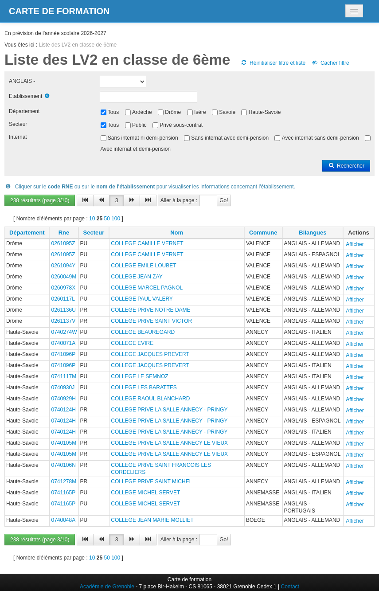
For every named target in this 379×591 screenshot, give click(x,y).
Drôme (173, 112)
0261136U (63, 310)
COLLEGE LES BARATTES (144, 387)
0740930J (62, 387)
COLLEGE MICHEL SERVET (145, 492)
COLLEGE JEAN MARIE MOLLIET (152, 520)
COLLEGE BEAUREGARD (143, 332)
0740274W (64, 332)
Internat (18, 137)
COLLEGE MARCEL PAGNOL (147, 288)
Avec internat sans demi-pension (320, 138)
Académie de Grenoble (107, 586)
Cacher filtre (330, 63)
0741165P (63, 492)
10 (92, 218)
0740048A (63, 520)
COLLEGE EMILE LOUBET (143, 265)
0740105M (63, 443)
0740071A (63, 343)
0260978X (63, 288)
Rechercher (346, 166)
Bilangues (312, 232)
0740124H (63, 410)
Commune (263, 232)
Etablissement (25, 96)
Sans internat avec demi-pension (230, 138)
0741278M (63, 481)
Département (24, 111)
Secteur (18, 124)
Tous (113, 112)
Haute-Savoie (265, 112)
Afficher (354, 244)
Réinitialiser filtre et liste (273, 63)
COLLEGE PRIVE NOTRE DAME (150, 310)
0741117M (63, 376)
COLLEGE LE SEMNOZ (139, 376)
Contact (290, 586)
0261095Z (63, 243)
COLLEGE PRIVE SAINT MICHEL (151, 481)
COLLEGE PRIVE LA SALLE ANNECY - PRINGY (169, 410)
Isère (200, 112)
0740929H (63, 398)
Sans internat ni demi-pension (143, 138)
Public (139, 125)
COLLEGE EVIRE (132, 343)
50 (106, 218)
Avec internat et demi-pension (136, 149)
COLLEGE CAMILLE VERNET (147, 243)
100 (115, 218)
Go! (223, 200)
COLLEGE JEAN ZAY (136, 277)
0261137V (63, 321)
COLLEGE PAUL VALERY (142, 299)
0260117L (62, 299)
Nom (176, 232)
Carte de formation (59, 11)
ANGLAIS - (22, 81)
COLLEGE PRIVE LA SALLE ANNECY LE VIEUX (169, 443)
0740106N (63, 465)
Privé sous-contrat (181, 125)
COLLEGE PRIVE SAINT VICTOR (151, 321)
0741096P (63, 354)
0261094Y (63, 265)
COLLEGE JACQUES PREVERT (150, 354)
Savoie (227, 112)
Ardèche (142, 112)
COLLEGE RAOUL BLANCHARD (150, 398)
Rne (64, 232)
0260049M (63, 277)
